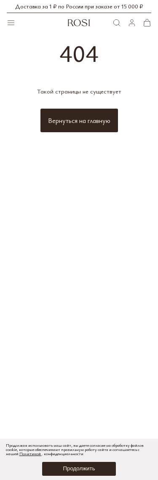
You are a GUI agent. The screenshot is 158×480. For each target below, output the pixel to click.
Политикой (30, 453)
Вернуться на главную (79, 120)
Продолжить (79, 468)
